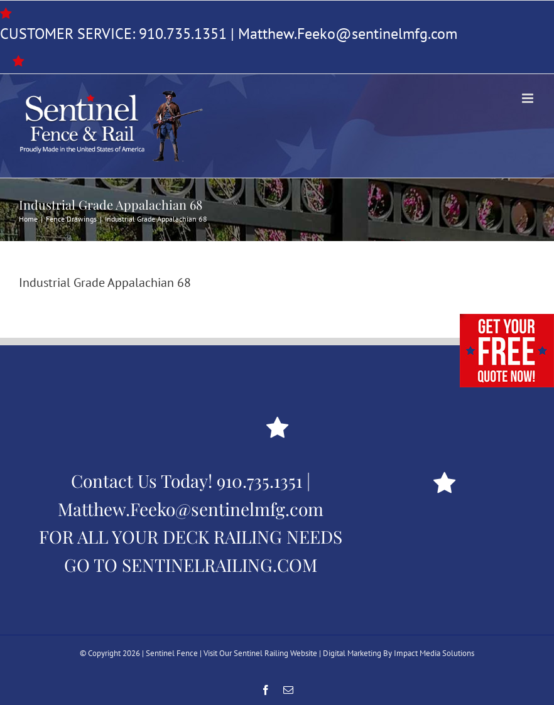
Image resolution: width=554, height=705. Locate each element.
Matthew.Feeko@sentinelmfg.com (347, 33)
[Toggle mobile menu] (528, 98)
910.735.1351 (183, 33)
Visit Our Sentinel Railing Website (260, 653)
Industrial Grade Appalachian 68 (105, 282)
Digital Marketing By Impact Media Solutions (398, 653)
